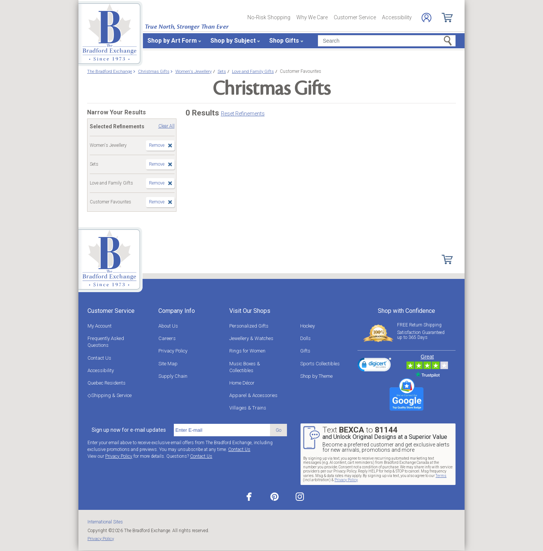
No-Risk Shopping (268, 17)
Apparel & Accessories (253, 395)
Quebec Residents (106, 383)
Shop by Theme (316, 376)
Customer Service (355, 17)
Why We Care (312, 17)
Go (278, 430)
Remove (156, 145)
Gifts (305, 351)
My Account (99, 326)
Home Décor (242, 383)
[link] (374, 365)
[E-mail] (222, 430)
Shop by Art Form (172, 40)
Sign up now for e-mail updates (129, 429)
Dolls (305, 338)
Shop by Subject (233, 40)
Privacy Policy (172, 351)
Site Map (168, 363)
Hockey (307, 326)
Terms (441, 476)
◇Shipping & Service (109, 395)
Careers (167, 338)
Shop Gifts (284, 40)
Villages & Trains (247, 408)
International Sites (105, 522)
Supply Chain (172, 376)
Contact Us (99, 358)
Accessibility (397, 17)
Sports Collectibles (320, 363)
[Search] (387, 40)
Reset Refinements (243, 114)
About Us (168, 326)
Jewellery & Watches (251, 338)
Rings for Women (247, 351)
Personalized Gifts (248, 326)
